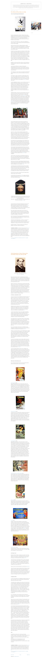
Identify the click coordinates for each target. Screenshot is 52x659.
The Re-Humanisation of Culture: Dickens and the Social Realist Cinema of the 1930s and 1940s (19, 254)
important (28, 566)
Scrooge (12, 520)
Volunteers (24, 95)
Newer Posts (12, 654)
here (11, 232)
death (27, 205)
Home (20, 654)
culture (25, 557)
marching (17, 118)
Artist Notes (26, 3)
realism (25, 328)
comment (19, 346)
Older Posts (28, 654)
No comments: (13, 238)
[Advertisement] (18, 246)
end (21, 175)
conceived (24, 152)
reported (25, 79)
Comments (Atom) (16, 656)
